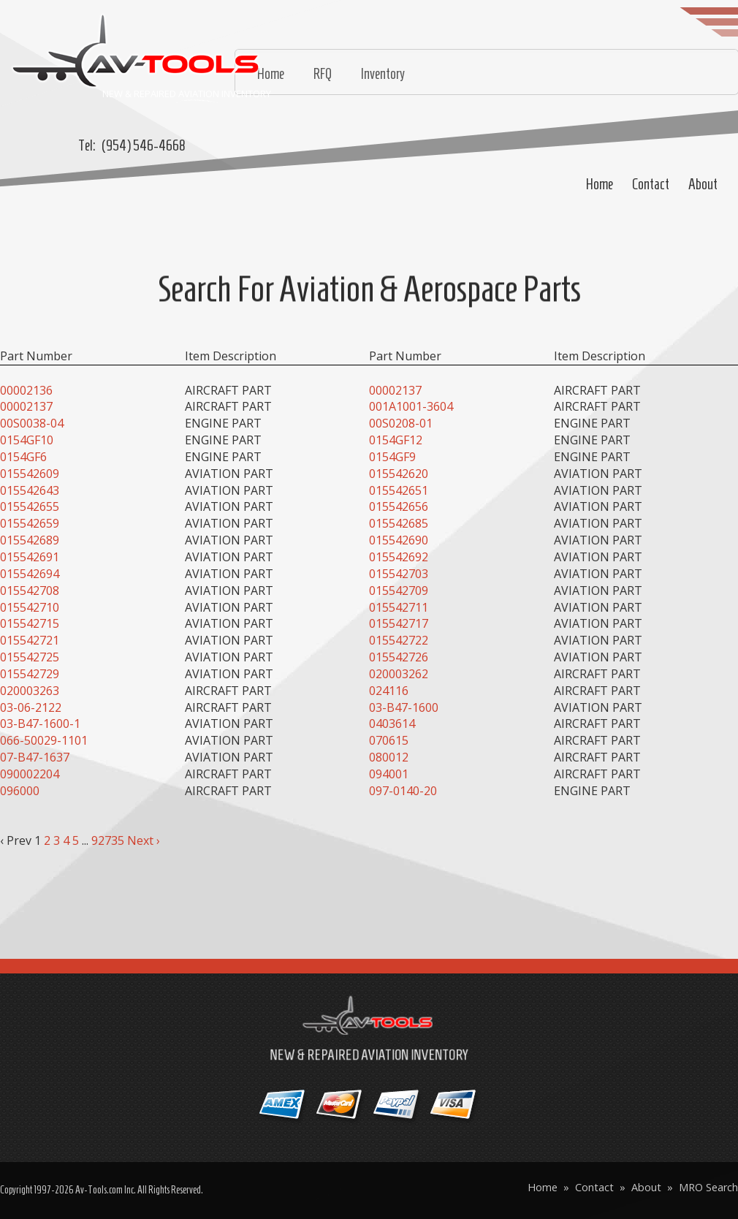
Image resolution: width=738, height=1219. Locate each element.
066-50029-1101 (44, 740)
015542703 (398, 574)
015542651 (398, 490)
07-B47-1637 (34, 757)
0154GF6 (23, 457)
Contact (650, 184)
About (703, 184)
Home (599, 184)
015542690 (398, 540)
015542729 (29, 674)
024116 (388, 691)
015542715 (29, 623)
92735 (107, 840)
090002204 (29, 774)
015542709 (398, 590)
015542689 (29, 540)
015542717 (398, 623)
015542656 (398, 506)
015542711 (398, 607)
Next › (143, 840)
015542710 (29, 607)
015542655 (29, 506)
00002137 (395, 390)
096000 (19, 791)
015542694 (29, 574)
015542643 (29, 490)
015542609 (29, 474)
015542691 (29, 557)
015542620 (398, 474)
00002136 (26, 390)
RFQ (322, 74)
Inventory (383, 74)
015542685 (398, 523)
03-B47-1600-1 (40, 723)
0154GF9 (392, 457)
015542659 (29, 523)
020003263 (29, 691)
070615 (388, 740)
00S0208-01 (401, 423)
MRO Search (708, 1187)
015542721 (29, 640)
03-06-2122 (30, 707)
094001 (388, 774)
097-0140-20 (403, 791)
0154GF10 (26, 440)
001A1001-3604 (411, 406)
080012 (388, 757)
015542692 (398, 557)
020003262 (398, 674)
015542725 (29, 657)
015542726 (398, 657)
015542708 (29, 590)
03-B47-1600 (403, 707)
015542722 (398, 640)
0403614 (392, 723)
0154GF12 (395, 440)
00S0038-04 (32, 423)
